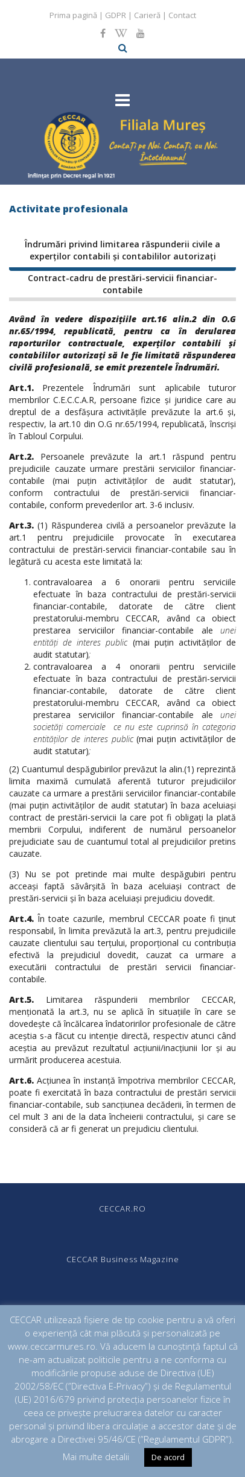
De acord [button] (168, 1457)
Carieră (147, 15)
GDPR (115, 15)
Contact (182, 15)
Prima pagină (73, 15)
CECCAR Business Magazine (122, 1259)
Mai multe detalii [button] (96, 1456)
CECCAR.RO (122, 1208)
